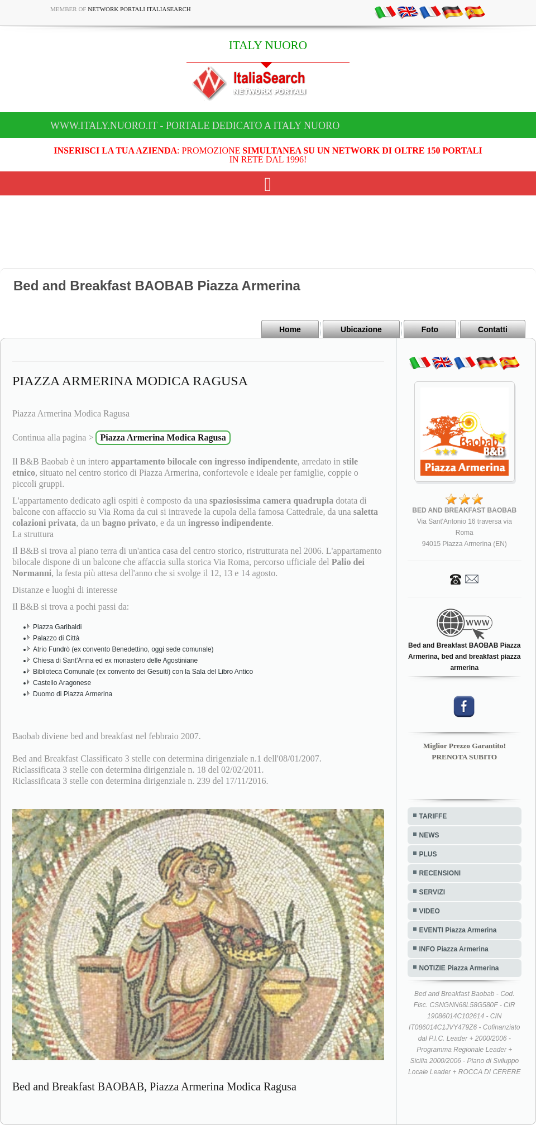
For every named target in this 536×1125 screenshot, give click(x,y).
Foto (430, 329)
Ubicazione (361, 329)
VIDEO (429, 911)
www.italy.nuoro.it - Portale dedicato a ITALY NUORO (194, 125)
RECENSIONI (440, 873)
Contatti (493, 329)
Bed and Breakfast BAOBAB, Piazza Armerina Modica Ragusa (154, 1086)
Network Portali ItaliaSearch (139, 9)
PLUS (428, 854)
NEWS (429, 835)
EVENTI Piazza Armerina (458, 930)
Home (290, 329)
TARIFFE (433, 816)
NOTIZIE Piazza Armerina (459, 968)
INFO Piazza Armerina (454, 949)
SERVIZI (432, 892)
